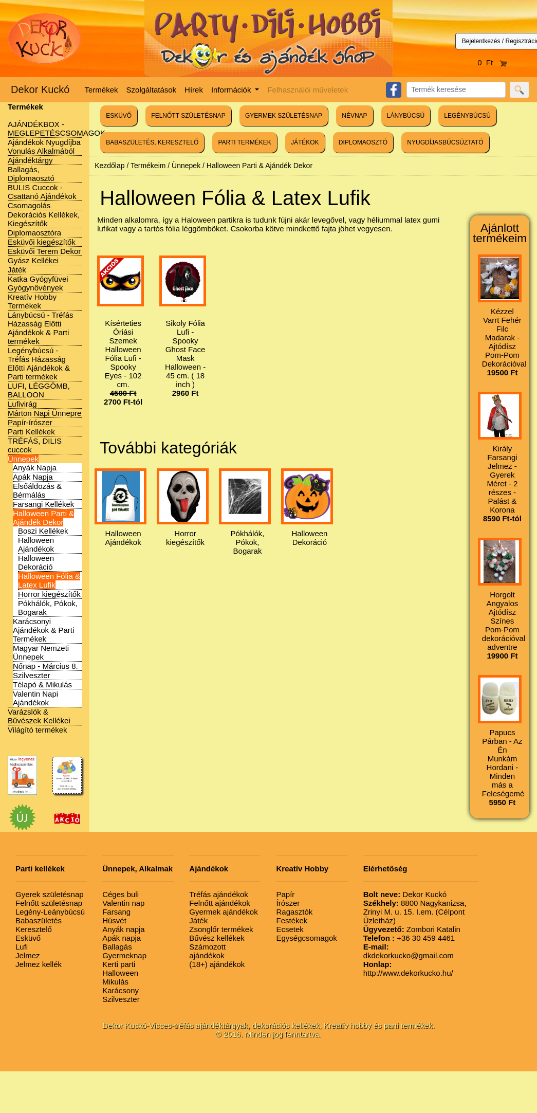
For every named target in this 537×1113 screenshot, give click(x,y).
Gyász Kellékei (33, 260)
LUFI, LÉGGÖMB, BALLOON (39, 390)
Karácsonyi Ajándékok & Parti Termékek (43, 630)
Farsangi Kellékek (43, 504)
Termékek (101, 89)
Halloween (120, 973)
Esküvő (28, 938)
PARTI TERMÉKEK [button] (244, 142)
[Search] (456, 90)
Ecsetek (289, 929)
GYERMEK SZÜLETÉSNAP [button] (283, 115)
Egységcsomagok (306, 938)
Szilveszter (31, 675)
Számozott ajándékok (207, 951)
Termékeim (148, 165)
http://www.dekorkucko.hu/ (408, 968)
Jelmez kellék (38, 964)
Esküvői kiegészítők (42, 242)
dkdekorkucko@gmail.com (408, 951)
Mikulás (115, 981)
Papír (285, 894)
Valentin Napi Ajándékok (35, 698)
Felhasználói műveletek (307, 89)
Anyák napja (123, 929)
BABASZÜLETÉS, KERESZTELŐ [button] (152, 142)
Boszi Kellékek (43, 530)
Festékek (291, 920)
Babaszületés (38, 920)
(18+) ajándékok (217, 964)
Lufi (21, 946)
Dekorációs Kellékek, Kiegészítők (44, 219)
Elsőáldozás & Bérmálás (37, 490)
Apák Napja (33, 476)
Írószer (288, 903)
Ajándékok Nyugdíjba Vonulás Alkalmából (44, 146)
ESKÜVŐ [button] (119, 115)
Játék (17, 269)
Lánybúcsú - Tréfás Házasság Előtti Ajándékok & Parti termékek (40, 328)
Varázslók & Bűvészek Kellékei (39, 716)
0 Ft (492, 62)
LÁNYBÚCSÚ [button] (405, 115)
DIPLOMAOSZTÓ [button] (363, 142)
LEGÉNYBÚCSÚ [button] (467, 115)
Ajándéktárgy (30, 160)
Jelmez (27, 955)
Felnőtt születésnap (48, 903)
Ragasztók (294, 911)
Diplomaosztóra (34, 232)
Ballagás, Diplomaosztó (31, 174)
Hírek (193, 89)
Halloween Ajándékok (36, 544)
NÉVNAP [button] (354, 115)
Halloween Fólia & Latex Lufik (49, 580)
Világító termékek (37, 729)
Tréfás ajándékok (218, 894)
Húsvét (114, 920)
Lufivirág (22, 403)
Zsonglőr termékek (221, 929)
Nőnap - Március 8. (45, 666)
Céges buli (120, 894)
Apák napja (121, 938)
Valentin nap (123, 903)
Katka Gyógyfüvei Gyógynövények (38, 283)
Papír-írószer (30, 422)
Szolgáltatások (151, 89)
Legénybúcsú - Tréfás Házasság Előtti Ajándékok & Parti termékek (39, 363)
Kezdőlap (109, 165)
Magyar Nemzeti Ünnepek (41, 652)
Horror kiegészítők (49, 594)
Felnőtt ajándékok (219, 903)
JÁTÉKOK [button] (305, 142)
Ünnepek (23, 458)
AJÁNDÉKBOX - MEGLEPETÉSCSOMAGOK (56, 128)
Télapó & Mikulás (42, 684)
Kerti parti (118, 964)
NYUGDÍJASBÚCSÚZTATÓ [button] (445, 142)
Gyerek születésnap (49, 894)
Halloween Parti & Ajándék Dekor (43, 517)
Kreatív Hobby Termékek (32, 301)
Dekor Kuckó (40, 89)
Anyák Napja (35, 467)
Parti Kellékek (31, 431)
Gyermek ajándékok (223, 911)
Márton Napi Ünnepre (44, 413)
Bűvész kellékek (217, 938)
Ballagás (117, 946)
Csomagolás (29, 205)
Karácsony (120, 990)
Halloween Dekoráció (36, 562)
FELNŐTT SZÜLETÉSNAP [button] (188, 115)
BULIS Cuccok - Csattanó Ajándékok (42, 191)
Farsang (116, 911)
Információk (232, 89)
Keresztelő (33, 929)
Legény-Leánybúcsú (50, 911)
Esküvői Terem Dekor (44, 251)
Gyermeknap (124, 955)
